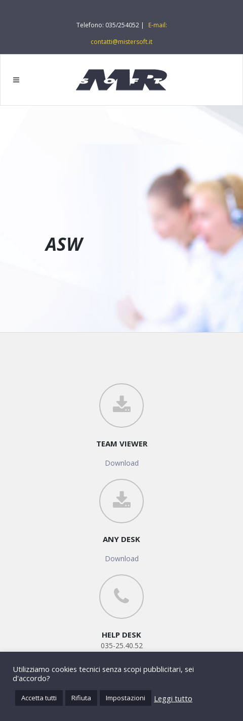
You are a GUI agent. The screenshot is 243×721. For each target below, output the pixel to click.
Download (122, 463)
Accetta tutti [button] (39, 697)
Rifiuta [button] (81, 697)
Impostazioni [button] (125, 697)
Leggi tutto (173, 698)
